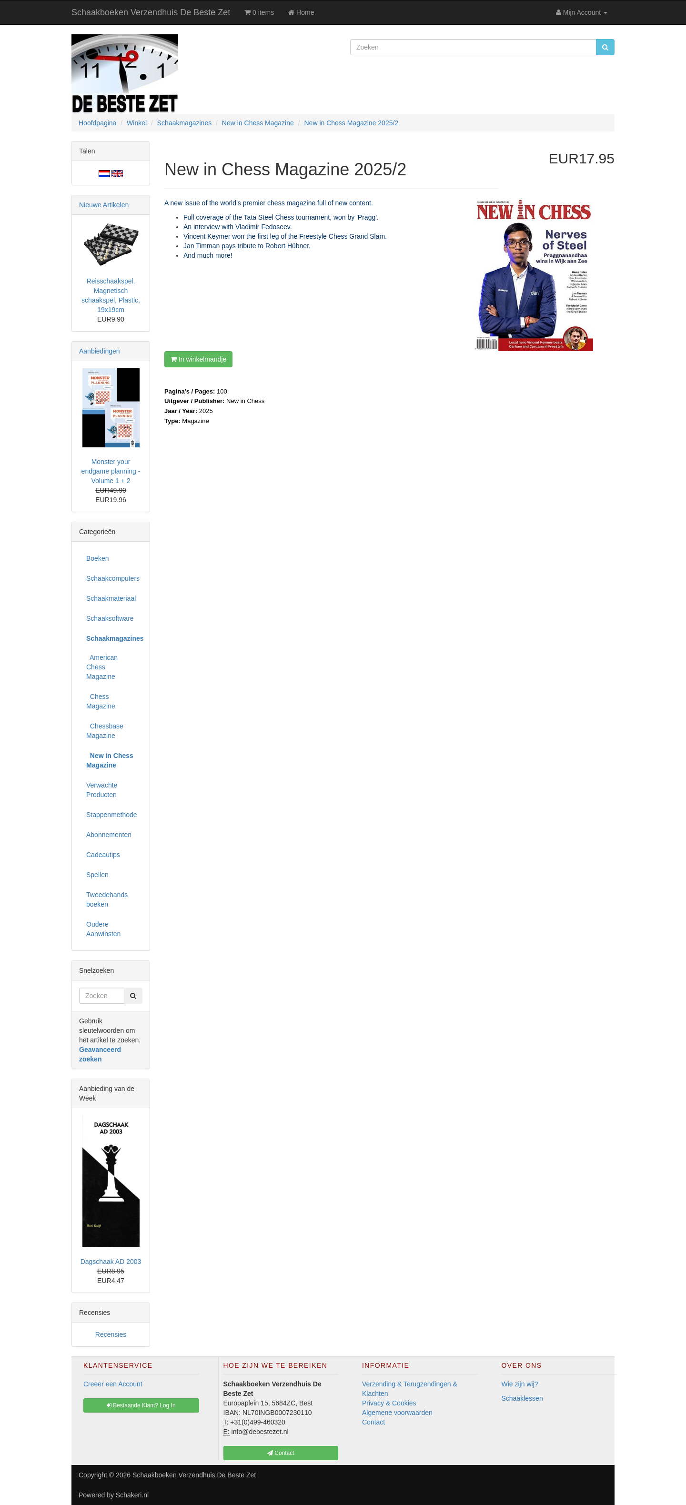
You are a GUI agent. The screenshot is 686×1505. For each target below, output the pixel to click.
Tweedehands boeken (107, 899)
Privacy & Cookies (389, 1403)
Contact (373, 1422)
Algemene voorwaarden (397, 1412)
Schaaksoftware (110, 618)
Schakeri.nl (132, 1495)
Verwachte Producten (101, 789)
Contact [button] (280, 1453)
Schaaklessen (522, 1398)
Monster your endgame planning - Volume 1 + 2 (111, 471)
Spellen (97, 875)
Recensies (110, 1334)
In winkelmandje (198, 359)
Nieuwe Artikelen (104, 205)
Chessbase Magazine (104, 730)
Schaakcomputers (113, 578)
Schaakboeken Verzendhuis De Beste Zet (150, 12)
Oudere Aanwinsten (103, 929)
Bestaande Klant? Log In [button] (141, 1405)
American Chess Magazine (102, 667)
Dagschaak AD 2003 (111, 1261)
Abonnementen (108, 834)
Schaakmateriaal (111, 598)
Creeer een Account (112, 1384)
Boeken (97, 558)
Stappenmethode (111, 814)
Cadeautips (103, 855)
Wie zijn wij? (520, 1384)
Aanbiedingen (99, 351)
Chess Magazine (100, 701)
